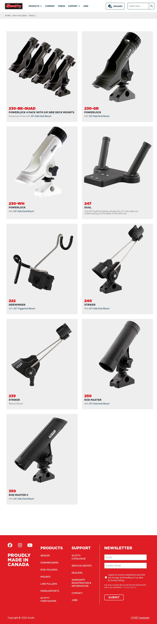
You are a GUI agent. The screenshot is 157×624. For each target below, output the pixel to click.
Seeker (44, 555)
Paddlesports (49, 591)
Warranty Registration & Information (81, 583)
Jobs (75, 600)
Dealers (115, 6)
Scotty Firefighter (47, 599)
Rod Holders (20, 15)
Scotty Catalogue (78, 557)
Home (8, 15)
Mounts (45, 576)
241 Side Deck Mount (41, 116)
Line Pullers (48, 583)
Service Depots (81, 565)
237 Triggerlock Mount (24, 308)
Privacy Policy (129, 587)
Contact (77, 593)
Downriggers (49, 562)
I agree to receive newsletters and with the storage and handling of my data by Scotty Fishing (126, 578)
